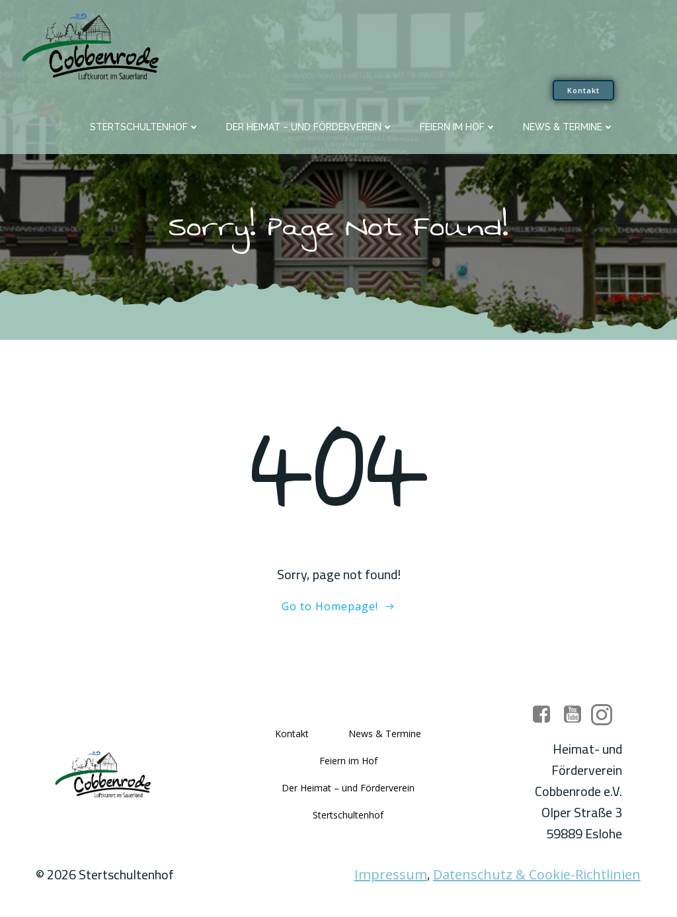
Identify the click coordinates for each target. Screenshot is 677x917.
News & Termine (568, 126)
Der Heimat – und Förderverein (309, 126)
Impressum (390, 876)
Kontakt (292, 735)
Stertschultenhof (145, 126)
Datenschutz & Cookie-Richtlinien (537, 876)
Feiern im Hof (458, 126)
